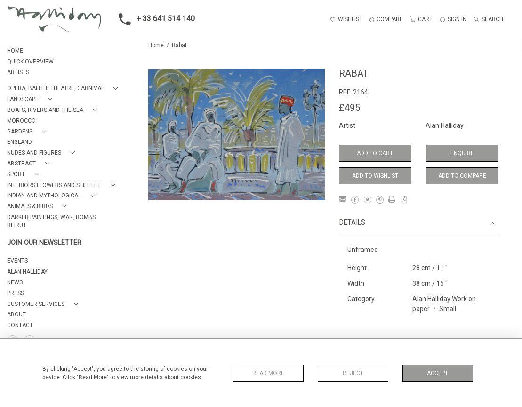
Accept (437, 373)
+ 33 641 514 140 (154, 19)
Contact (20, 325)
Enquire (462, 153)
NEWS (15, 282)
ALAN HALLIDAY (27, 271)
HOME (15, 50)
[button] (64, 89)
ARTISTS (18, 72)
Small (447, 309)
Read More (268, 373)
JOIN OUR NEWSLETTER (44, 243)
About (16, 314)
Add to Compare (462, 175)
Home (156, 45)
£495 (349, 107)
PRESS (15, 293)
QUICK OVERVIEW (30, 61)
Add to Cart (375, 153)
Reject (353, 373)
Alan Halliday (445, 125)
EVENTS (17, 261)
